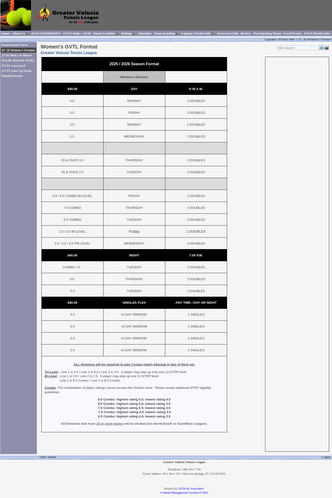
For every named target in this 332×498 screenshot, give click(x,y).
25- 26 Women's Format (18, 50)
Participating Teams (267, 33)
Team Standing (164, 33)
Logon (326, 457)
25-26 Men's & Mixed (17, 55)
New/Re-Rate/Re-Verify (18, 60)
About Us (18, 33)
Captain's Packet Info (196, 33)
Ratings (126, 33)
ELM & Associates (191, 488)
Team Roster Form (15, 45)
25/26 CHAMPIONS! (46, 33)
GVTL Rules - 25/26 (77, 33)
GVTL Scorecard (13, 65)
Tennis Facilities (104, 33)
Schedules (144, 33)
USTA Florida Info (317, 33)
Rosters (246, 33)
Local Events (293, 33)
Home (6, 33)
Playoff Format (12, 76)
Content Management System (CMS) (184, 492)
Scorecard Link (227, 33)
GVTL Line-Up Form (17, 71)
